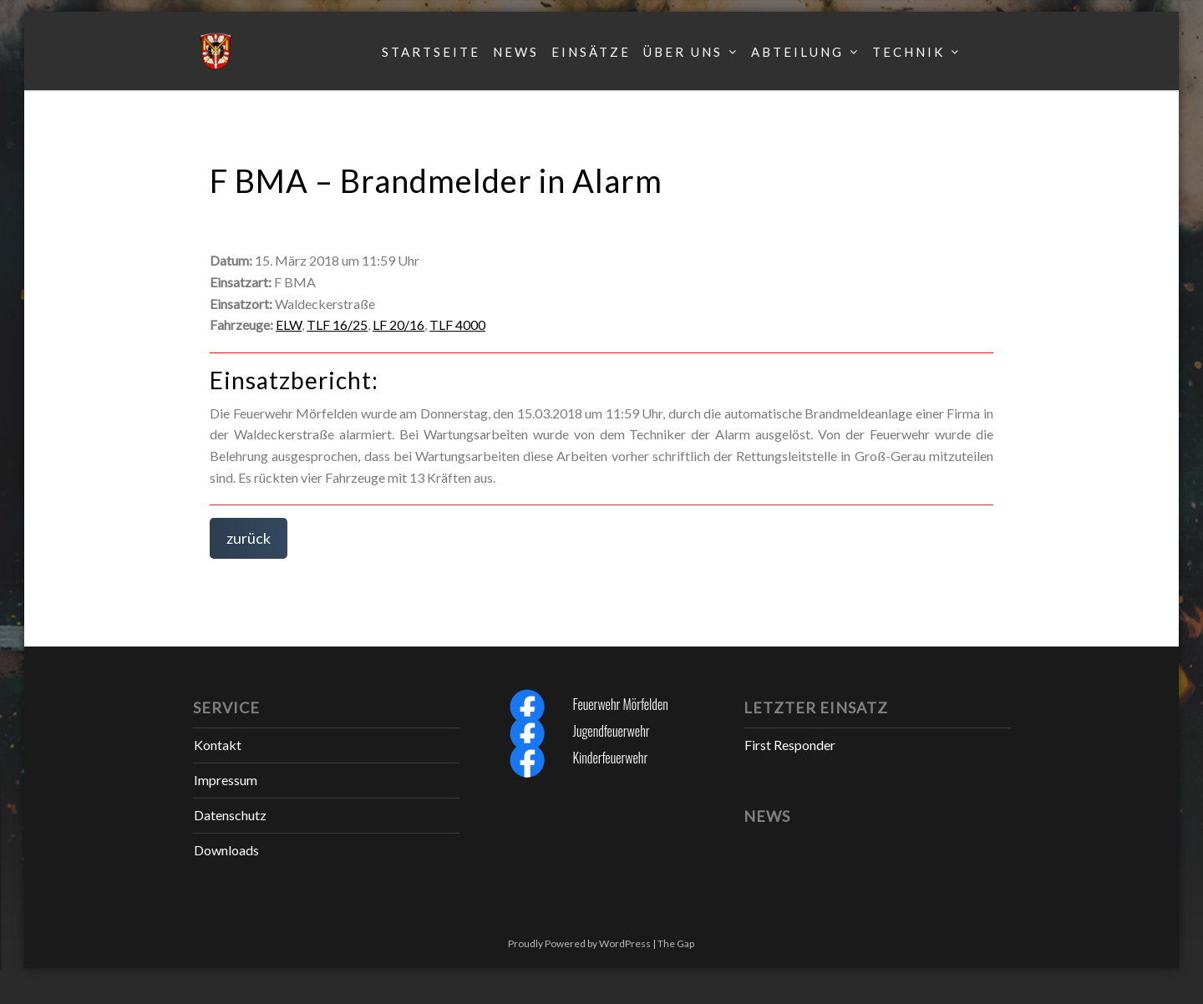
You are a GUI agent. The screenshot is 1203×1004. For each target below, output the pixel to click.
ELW (289, 324)
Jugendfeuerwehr (610, 731)
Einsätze (591, 51)
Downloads (226, 850)
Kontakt (217, 745)
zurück (248, 538)
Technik (908, 51)
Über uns (683, 51)
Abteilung (797, 51)
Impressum (225, 780)
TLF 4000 (457, 324)
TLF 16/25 (337, 324)
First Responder (789, 745)
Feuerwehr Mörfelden (619, 704)
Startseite (431, 51)
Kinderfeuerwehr (609, 758)
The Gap (675, 943)
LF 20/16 (398, 324)
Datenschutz (230, 815)
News (516, 51)
